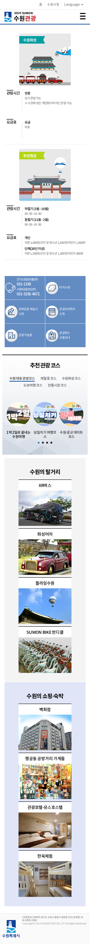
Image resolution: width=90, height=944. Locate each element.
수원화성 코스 (71, 379)
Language (73, 5)
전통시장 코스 (57, 385)
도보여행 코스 (32, 385)
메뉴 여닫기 (83, 16)
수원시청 (53, 5)
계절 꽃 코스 (48, 379)
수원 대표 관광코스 (22, 379)
